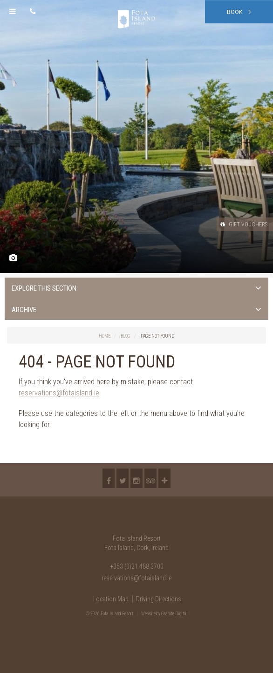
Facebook (108, 478)
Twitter (122, 478)
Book (239, 11)
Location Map (111, 599)
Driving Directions (158, 599)
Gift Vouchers (243, 224)
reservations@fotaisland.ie (59, 392)
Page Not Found (157, 336)
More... (164, 478)
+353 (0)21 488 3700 (137, 566)
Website (148, 613)
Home (104, 336)
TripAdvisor (150, 478)
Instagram (136, 478)
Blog (125, 336)
